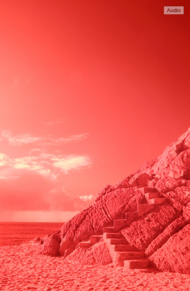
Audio (174, 10)
